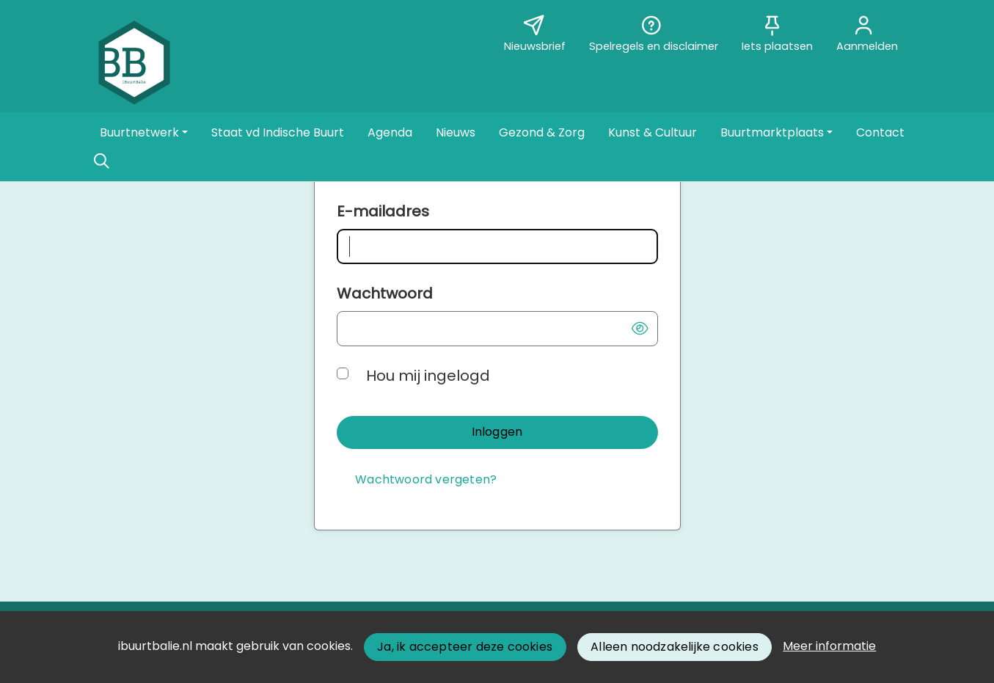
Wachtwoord (385, 293)
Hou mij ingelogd (428, 375)
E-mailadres (383, 211)
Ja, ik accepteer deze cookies (464, 646)
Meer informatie (829, 646)
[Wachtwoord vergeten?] (426, 480)
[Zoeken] (102, 161)
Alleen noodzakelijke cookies (675, 646)
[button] (144, 132)
